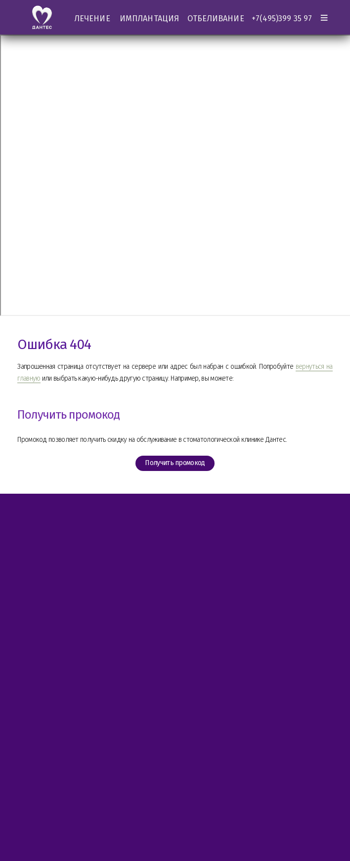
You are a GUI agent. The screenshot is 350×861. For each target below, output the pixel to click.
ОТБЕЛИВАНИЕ (215, 18)
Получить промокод (175, 463)
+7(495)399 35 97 (282, 18)
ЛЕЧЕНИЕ (92, 18)
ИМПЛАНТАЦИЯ (149, 18)
